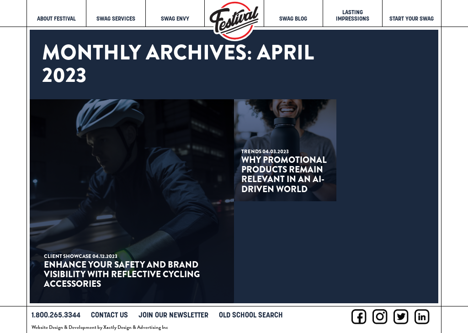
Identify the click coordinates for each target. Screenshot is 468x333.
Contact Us (109, 314)
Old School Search (251, 314)
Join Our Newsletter (173, 314)
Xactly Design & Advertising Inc (135, 327)
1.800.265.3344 (56, 314)
